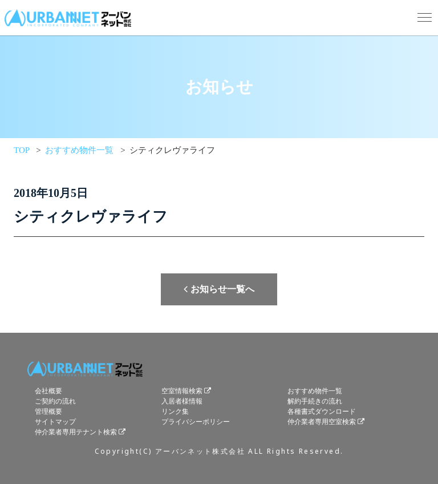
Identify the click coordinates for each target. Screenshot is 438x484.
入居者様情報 (181, 401)
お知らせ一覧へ (219, 289)
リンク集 (175, 412)
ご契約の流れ (55, 401)
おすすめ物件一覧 (314, 391)
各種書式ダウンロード (321, 412)
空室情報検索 (181, 391)
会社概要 (48, 391)
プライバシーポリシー (195, 422)
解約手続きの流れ (314, 401)
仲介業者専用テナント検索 (76, 432)
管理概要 (48, 412)
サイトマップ (55, 422)
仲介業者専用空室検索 (321, 422)
